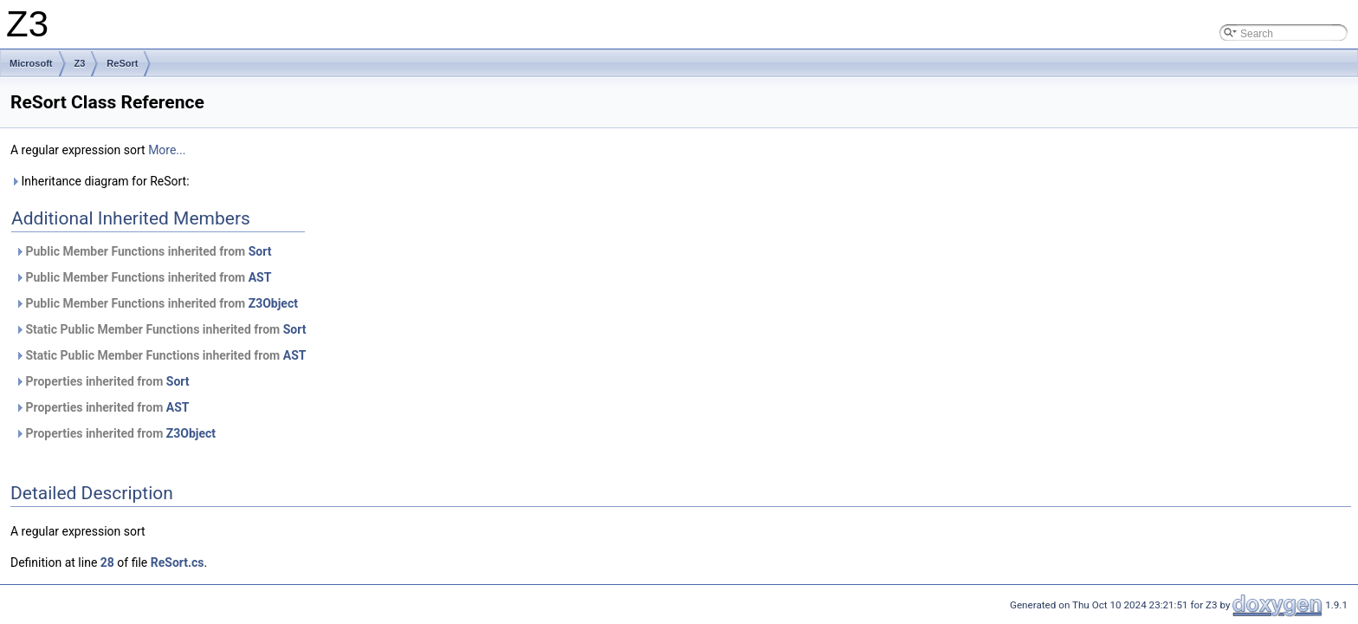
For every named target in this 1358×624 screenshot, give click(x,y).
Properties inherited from (102, 381)
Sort (260, 251)
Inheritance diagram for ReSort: (100, 181)
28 (107, 562)
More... (166, 150)
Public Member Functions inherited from (143, 251)
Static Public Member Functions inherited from (160, 329)
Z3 (80, 63)
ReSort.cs (177, 562)
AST (260, 277)
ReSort (122, 63)
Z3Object (273, 303)
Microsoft (31, 63)
